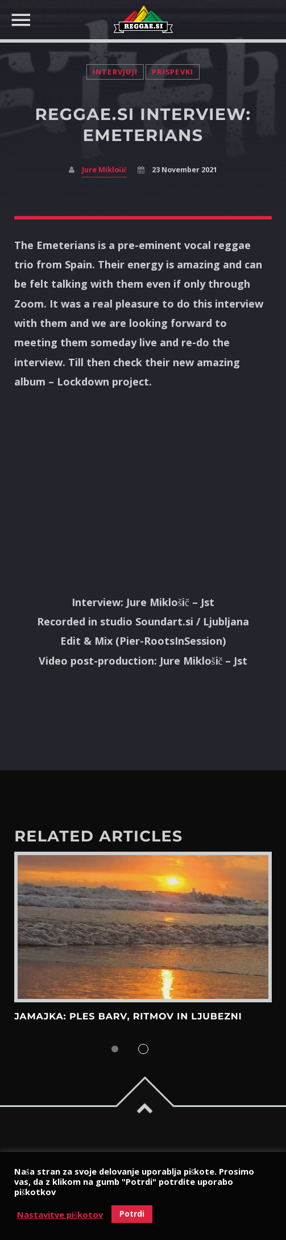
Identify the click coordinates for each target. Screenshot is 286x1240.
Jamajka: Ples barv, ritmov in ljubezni (128, 1016)
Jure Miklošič (104, 170)
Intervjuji (115, 72)
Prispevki (172, 72)
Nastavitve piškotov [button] (60, 1214)
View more (143, 927)
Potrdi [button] (131, 1213)
